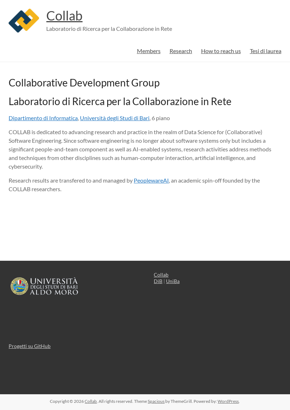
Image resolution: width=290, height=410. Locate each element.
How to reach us (221, 50)
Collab (64, 15)
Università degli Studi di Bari (114, 117)
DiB (158, 281)
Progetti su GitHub (30, 346)
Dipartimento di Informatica (43, 117)
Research (181, 50)
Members (149, 50)
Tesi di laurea (265, 50)
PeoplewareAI (151, 180)
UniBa (173, 281)
